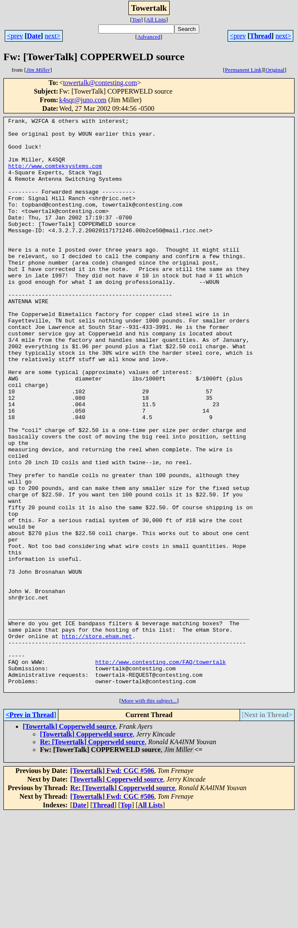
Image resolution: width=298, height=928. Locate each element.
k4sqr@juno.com (82, 99)
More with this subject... (149, 815)
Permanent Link (243, 70)
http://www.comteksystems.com (55, 176)
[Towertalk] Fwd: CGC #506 (112, 885)
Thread (260, 36)
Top (136, 19)
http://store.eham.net (97, 740)
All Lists (156, 19)
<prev (15, 36)
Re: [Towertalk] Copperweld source (92, 856)
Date (34, 36)
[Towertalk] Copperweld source (69, 841)
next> (53, 36)
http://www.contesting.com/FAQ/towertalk (160, 771)
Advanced (148, 36)
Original (274, 70)
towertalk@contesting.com (100, 82)
